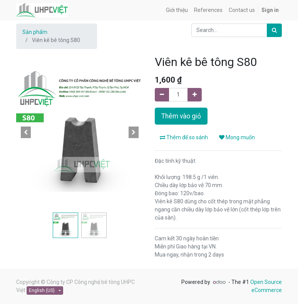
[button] (25, 132)
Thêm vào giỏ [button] (181, 116)
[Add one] (195, 94)
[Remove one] (162, 94)
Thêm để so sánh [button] (184, 137)
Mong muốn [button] (237, 137)
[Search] (274, 30)
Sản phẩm (34, 32)
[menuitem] (177, 10)
